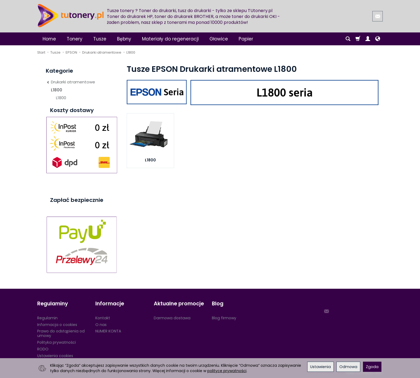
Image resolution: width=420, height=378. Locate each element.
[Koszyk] (358, 38)
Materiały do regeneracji (170, 39)
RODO (42, 349)
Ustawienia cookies (55, 355)
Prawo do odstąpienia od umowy (61, 333)
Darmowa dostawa (172, 318)
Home (49, 39)
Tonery (74, 39)
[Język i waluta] (378, 38)
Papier (246, 39)
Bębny (124, 39)
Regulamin (47, 318)
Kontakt (102, 318)
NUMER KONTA (108, 331)
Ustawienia (320, 366)
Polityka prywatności (56, 342)
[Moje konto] (368, 38)
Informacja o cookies (57, 324)
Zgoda (372, 366)
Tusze (99, 39)
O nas (101, 324)
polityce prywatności (226, 370)
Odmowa (348, 366)
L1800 (150, 160)
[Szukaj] (348, 38)
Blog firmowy (224, 318)
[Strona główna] (70, 15)
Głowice (218, 39)
